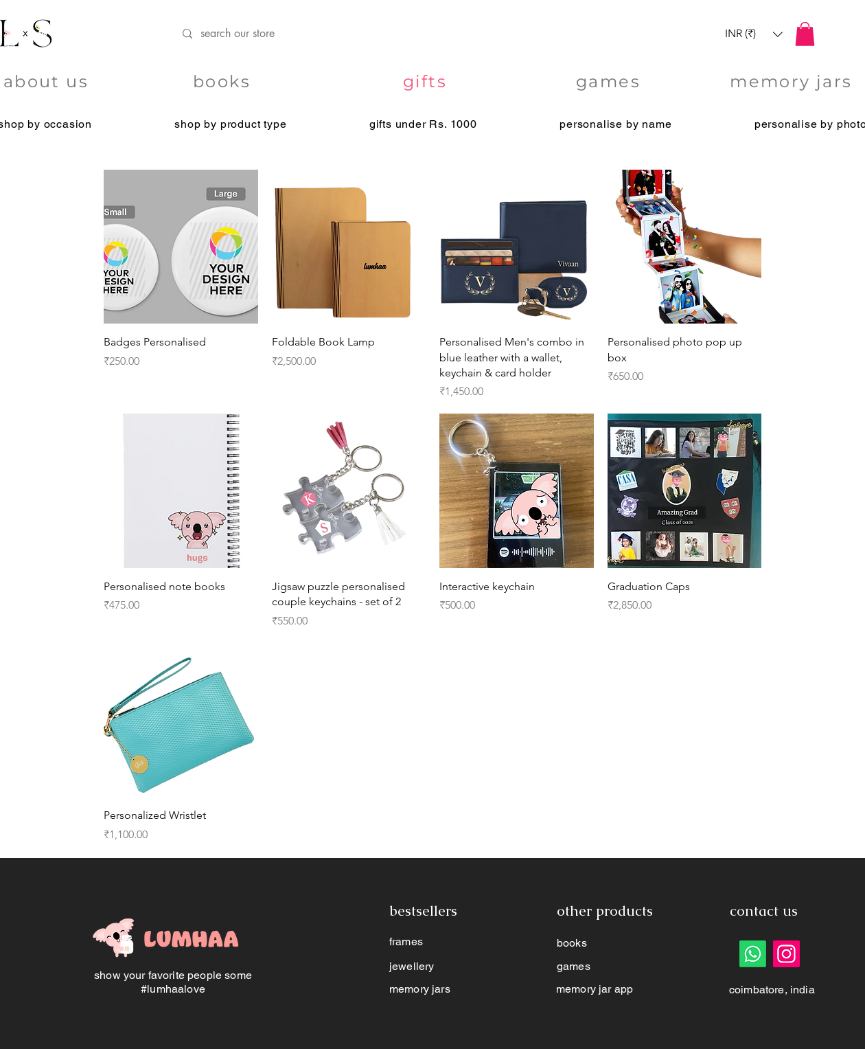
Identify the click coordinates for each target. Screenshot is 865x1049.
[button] (754, 34)
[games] (609, 81)
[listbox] (754, 34)
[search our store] (410, 34)
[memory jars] (792, 81)
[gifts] (426, 81)
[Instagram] (786, 953)
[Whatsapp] (752, 953)
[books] (223, 81)
